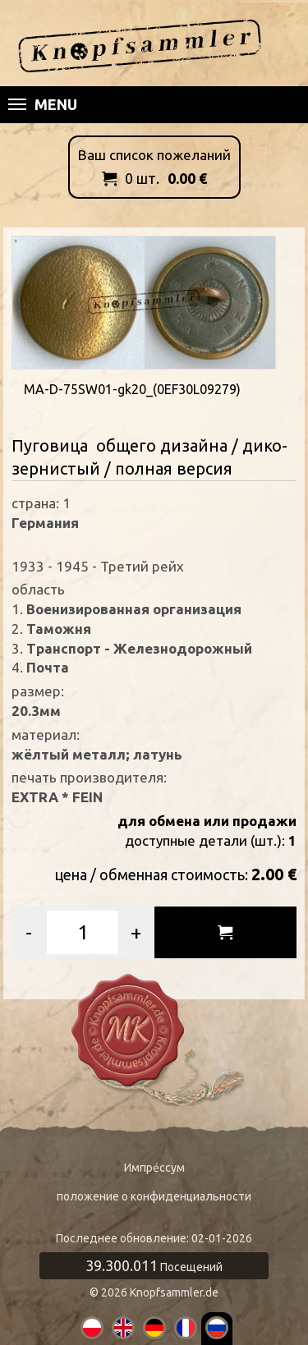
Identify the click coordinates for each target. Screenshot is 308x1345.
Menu (42, 104)
